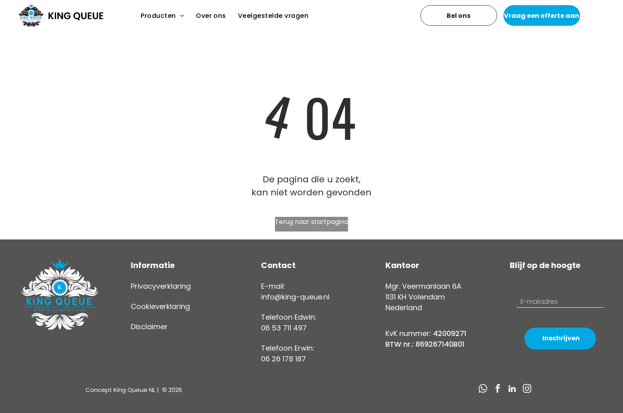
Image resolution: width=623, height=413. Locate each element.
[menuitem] (162, 16)
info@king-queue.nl (295, 297)
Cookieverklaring (160, 306)
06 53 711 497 (284, 328)
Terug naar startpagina (311, 221)
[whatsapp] (482, 389)
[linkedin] (512, 389)
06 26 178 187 (283, 359)
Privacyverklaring (161, 286)
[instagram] (526, 389)
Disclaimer (149, 327)
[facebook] (497, 389)
